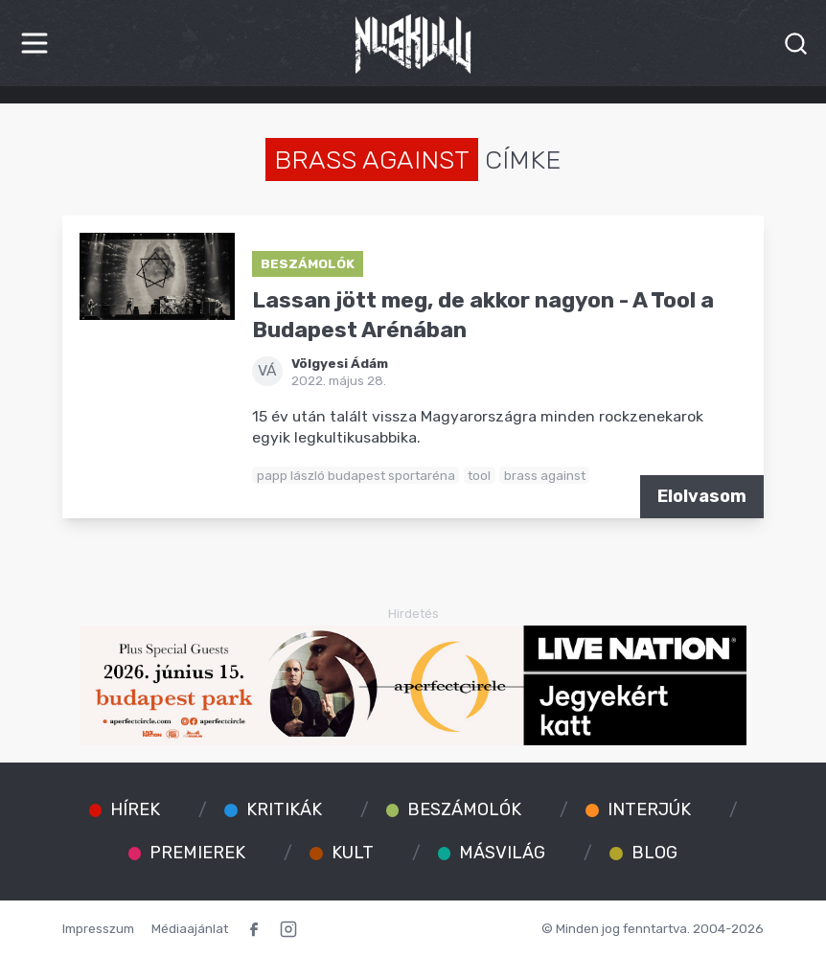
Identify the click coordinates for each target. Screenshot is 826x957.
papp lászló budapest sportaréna (356, 475)
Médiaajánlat (189, 928)
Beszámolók (308, 263)
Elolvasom (701, 496)
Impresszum (98, 928)
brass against (544, 475)
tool (479, 475)
